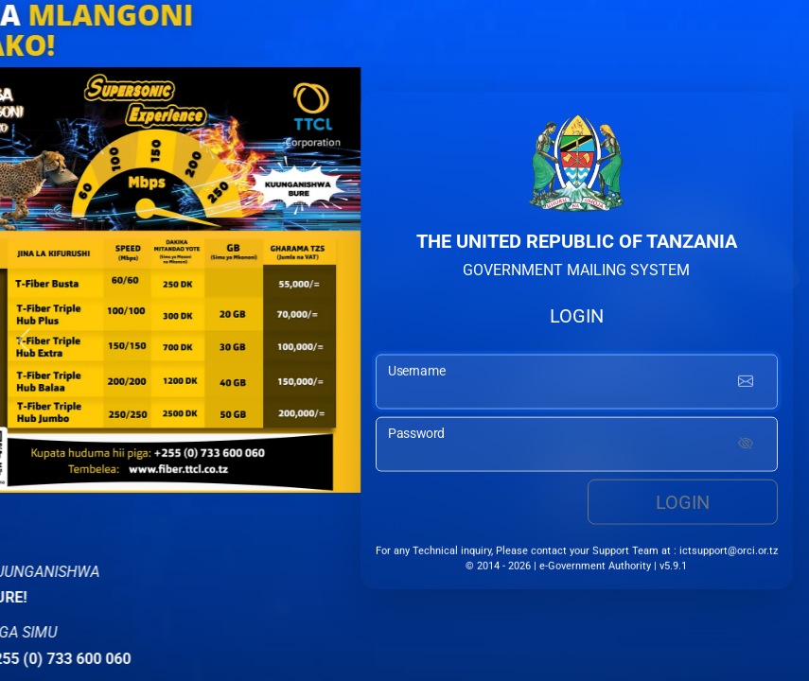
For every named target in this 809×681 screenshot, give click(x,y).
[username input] (577, 384)
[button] (23, 340)
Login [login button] (683, 504)
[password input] (577, 446)
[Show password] (746, 446)
